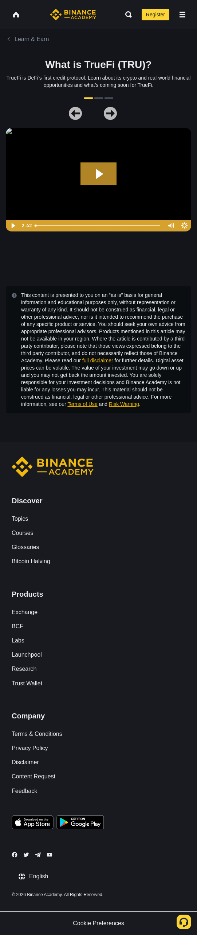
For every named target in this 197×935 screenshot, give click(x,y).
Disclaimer (25, 762)
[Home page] (73, 14)
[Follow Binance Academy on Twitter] (26, 855)
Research (24, 669)
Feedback (24, 791)
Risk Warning (124, 404)
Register (155, 14)
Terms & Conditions (37, 734)
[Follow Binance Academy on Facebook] (14, 855)
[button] (182, 14)
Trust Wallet (27, 683)
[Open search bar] (126, 14)
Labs (18, 640)
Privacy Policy (30, 748)
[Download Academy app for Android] (80, 823)
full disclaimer (97, 360)
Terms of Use (82, 404)
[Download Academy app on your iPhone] (33, 823)
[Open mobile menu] (182, 14)
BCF (17, 626)
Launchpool (27, 655)
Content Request (33, 776)
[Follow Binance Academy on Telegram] (38, 854)
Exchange (25, 612)
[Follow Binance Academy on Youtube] (49, 855)
